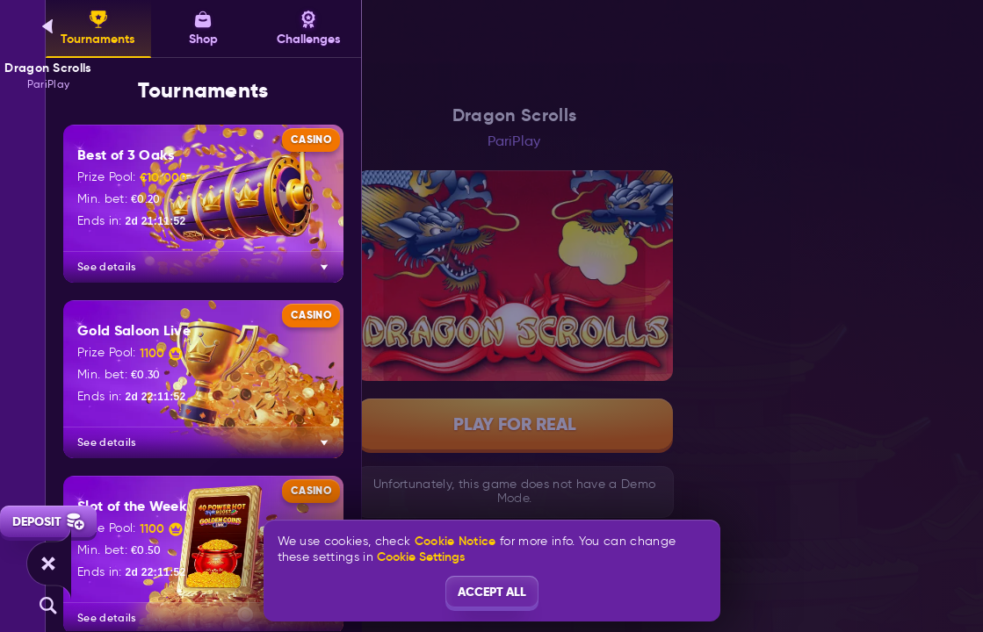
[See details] (324, 267)
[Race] (48, 563)
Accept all (492, 592)
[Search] (48, 605)
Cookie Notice (455, 541)
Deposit (48, 521)
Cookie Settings (421, 556)
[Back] (48, 26)
